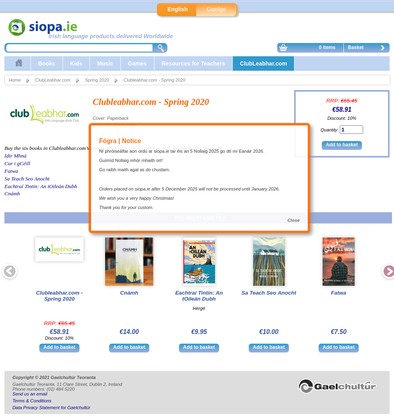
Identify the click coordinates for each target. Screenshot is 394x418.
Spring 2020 (97, 80)
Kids (76, 63)
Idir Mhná (15, 156)
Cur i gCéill (17, 163)
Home (15, 80)
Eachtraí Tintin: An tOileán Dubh (40, 186)
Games (137, 63)
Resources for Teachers (193, 63)
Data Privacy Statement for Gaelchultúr (51, 407)
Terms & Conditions (31, 400)
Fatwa (11, 171)
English (177, 9)
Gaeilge (216, 9)
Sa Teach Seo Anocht (26, 179)
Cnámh (12, 194)
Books (46, 63)
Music (105, 63)
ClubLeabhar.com (263, 63)
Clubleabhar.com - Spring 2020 (59, 296)
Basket (368, 49)
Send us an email (29, 393)
